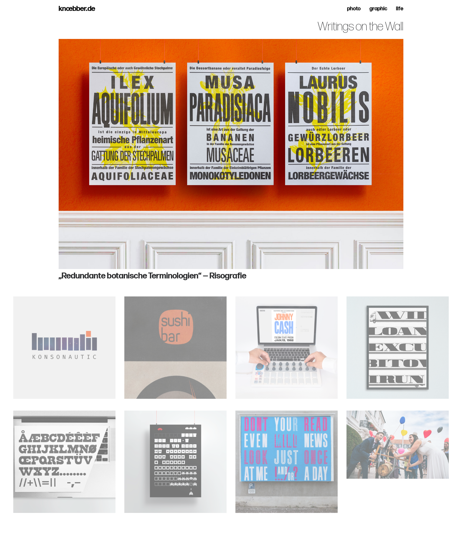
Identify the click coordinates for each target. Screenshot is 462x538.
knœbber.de (77, 8)
